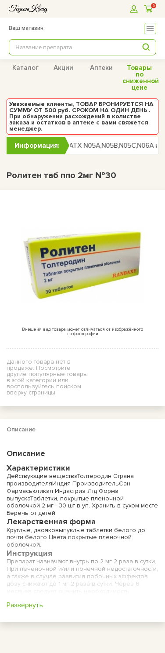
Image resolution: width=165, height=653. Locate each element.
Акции (63, 68)
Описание (21, 429)
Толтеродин (94, 476)
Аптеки (101, 68)
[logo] (28, 8)
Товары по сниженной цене (140, 77)
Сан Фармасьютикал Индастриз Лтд (68, 487)
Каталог (25, 68)
